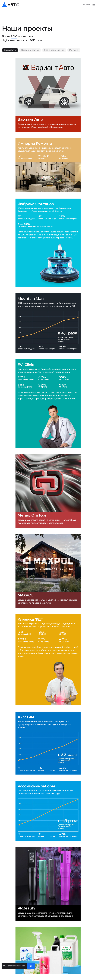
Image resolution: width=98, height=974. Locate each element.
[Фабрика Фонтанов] (48, 243)
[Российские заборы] (48, 811)
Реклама (73, 50)
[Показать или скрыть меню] (88, 4)
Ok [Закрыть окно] (31, 966)
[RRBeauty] (48, 884)
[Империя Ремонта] (48, 165)
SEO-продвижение (54, 50)
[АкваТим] (48, 743)
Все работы (10, 50)
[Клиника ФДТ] (48, 659)
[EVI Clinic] (48, 403)
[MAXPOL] (48, 571)
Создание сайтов (30, 50)
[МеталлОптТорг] (48, 491)
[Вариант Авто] (48, 95)
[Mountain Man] (48, 323)
